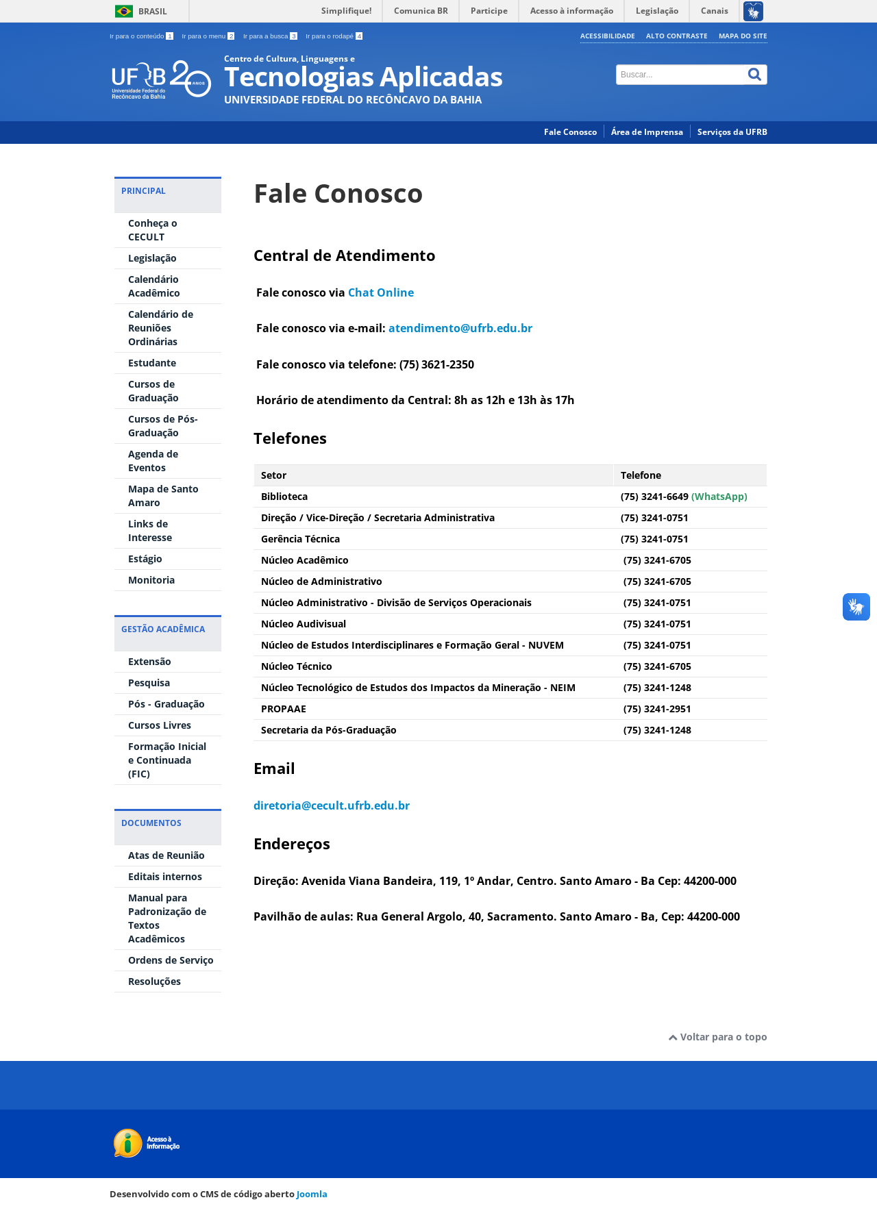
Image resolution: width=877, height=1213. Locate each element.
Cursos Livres (159, 724)
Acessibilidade (607, 35)
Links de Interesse (150, 530)
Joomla (312, 1194)
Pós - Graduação (166, 703)
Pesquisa (149, 682)
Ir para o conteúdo (142, 36)
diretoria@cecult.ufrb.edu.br (332, 805)
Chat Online (381, 292)
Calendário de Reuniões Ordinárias (160, 328)
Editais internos (165, 876)
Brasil (152, 11)
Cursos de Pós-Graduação (163, 425)
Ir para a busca (271, 36)
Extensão (149, 661)
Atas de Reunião (166, 855)
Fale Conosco (570, 132)
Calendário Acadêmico (154, 286)
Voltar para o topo (717, 1036)
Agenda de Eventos (153, 460)
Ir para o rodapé (334, 36)
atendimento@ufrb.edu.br (460, 328)
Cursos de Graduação (153, 390)
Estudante (152, 362)
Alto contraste (677, 35)
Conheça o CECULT (152, 229)
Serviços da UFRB (732, 132)
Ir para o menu (209, 36)
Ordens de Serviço (171, 959)
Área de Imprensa (647, 132)
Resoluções (154, 981)
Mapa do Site (743, 35)
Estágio (145, 558)
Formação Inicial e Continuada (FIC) (167, 760)
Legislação (152, 257)
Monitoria (151, 579)
